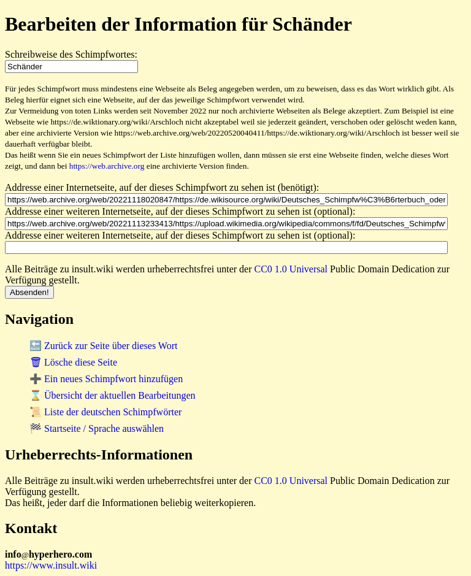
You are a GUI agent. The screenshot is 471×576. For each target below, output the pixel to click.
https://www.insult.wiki (51, 565)
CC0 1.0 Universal (291, 269)
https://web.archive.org (107, 166)
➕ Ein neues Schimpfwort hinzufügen (106, 379)
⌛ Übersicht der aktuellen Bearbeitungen (112, 395)
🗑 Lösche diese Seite (73, 362)
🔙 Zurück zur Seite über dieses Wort (103, 345)
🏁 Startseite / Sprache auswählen (96, 428)
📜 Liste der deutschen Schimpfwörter (105, 412)
